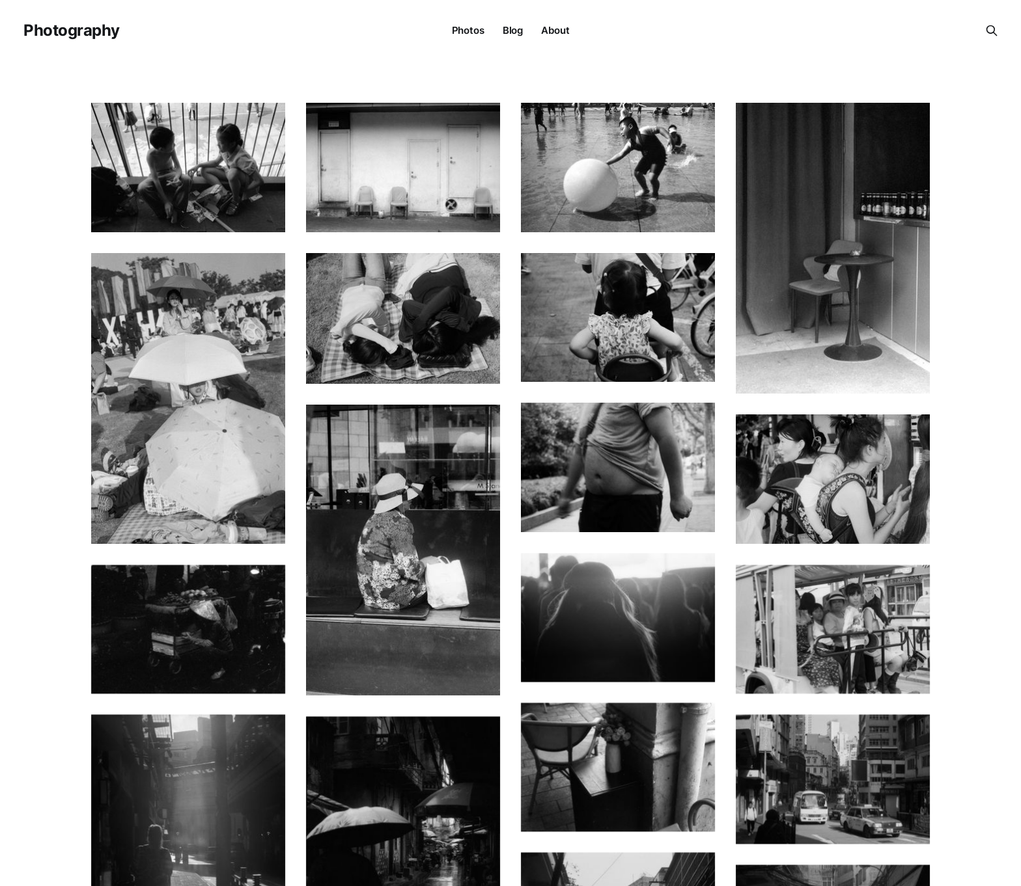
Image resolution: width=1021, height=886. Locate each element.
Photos (468, 30)
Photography (71, 30)
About (555, 30)
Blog (513, 30)
